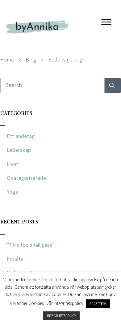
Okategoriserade (26, 177)
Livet (12, 164)
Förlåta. (16, 258)
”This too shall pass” (31, 244)
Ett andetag (21, 136)
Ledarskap (19, 149)
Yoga (12, 191)
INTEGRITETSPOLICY (61, 316)
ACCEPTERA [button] (98, 304)
